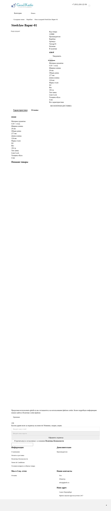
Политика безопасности (19, 459)
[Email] (55, 429)
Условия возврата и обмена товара (23, 466)
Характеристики (20, 110)
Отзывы (34, 110)
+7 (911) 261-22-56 (79, 4)
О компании (15, 452)
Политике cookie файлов (31, 413)
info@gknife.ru (64, 482)
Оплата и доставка (17, 455)
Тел (60, 475)
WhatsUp (62, 479)
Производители (62, 452)
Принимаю (16, 417)
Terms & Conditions (18, 462)
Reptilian (29, 19)
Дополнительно (64, 447)
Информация (17, 447)
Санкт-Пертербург (65, 492)
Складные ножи (18, 19)
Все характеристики (56, 102)
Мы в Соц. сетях (19, 471)
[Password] (55, 433)
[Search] (64, 13)
